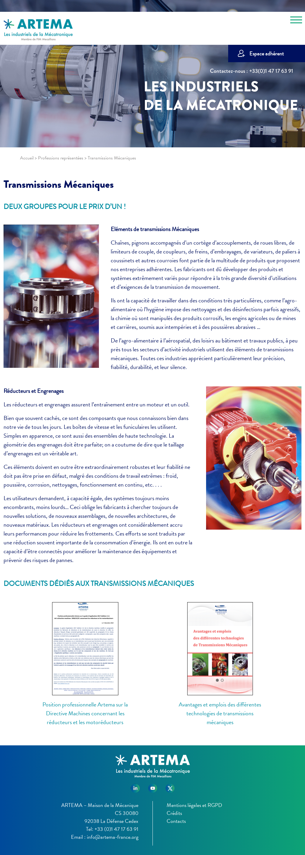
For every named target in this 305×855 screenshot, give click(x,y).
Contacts (176, 821)
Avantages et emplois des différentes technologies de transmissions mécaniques (220, 713)
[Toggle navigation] (296, 21)
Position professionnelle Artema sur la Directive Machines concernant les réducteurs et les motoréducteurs (85, 713)
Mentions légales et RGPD (194, 805)
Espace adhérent (266, 53)
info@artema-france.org (112, 837)
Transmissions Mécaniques (59, 184)
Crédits (174, 813)
